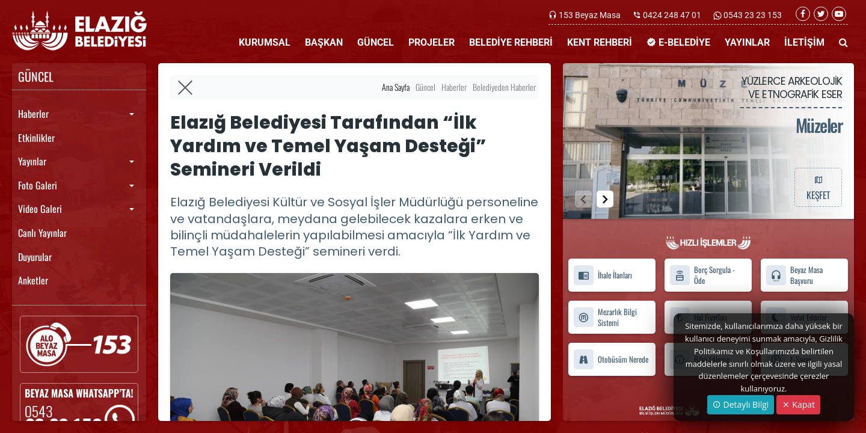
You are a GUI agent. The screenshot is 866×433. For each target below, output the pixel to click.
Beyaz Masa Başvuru (794, 275)
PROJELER (431, 42)
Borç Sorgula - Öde (702, 275)
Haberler (33, 113)
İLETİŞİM (804, 42)
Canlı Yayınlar (42, 233)
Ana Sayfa (396, 87)
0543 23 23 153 (752, 15)
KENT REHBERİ (599, 42)
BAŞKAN (324, 42)
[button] (605, 199)
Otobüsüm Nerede (610, 359)
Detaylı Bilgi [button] (741, 404)
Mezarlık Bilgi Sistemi (605, 317)
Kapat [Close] (798, 404)
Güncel (425, 87)
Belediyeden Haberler (504, 87)
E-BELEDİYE (678, 42)
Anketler (33, 280)
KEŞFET (818, 187)
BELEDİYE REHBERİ (511, 42)
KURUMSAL (264, 42)
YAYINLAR (747, 42)
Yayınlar (32, 161)
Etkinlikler (36, 138)
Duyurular (35, 257)
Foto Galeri (37, 185)
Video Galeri (40, 208)
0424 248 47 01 (672, 15)
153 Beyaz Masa (590, 15)
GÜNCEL (375, 42)
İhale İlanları (602, 275)
